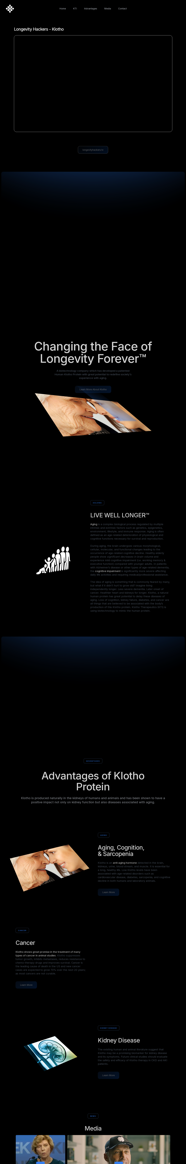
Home (62, 8)
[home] (10, 8)
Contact (122, 8)
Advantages (90, 8)
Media (107, 8)
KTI (75, 8)
